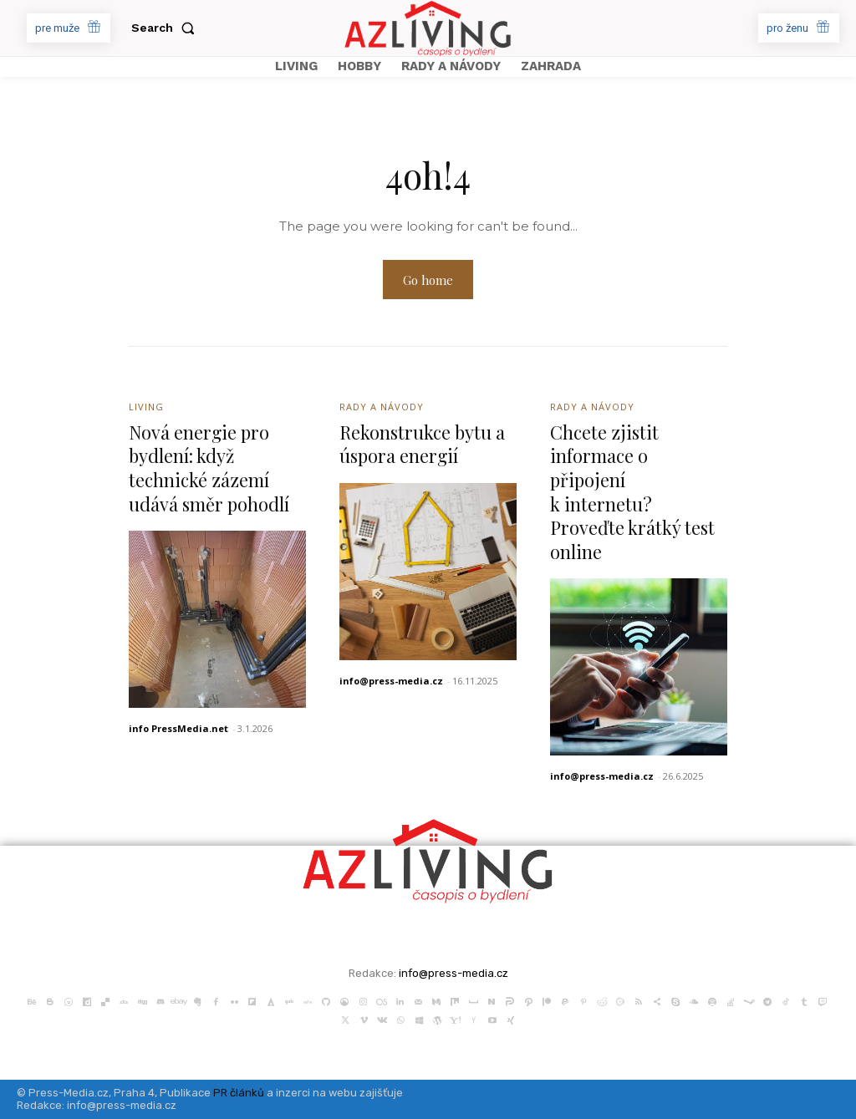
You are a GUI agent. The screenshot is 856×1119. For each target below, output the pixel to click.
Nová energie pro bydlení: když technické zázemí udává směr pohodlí (210, 468)
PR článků (238, 1092)
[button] (166, 27)
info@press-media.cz (391, 680)
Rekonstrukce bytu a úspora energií (423, 444)
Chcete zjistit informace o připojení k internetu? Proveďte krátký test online (633, 492)
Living (146, 406)
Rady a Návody (381, 406)
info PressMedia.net (178, 728)
